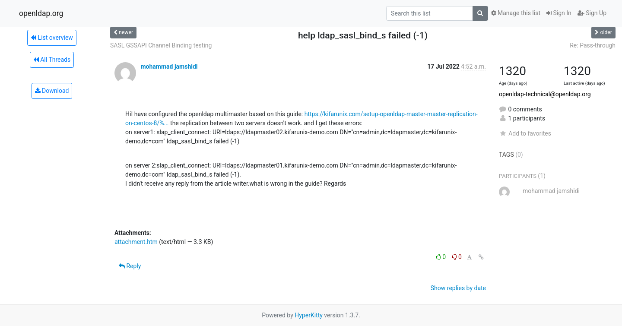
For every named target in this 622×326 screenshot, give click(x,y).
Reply (130, 266)
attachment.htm (136, 241)
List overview (52, 37)
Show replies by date (458, 288)
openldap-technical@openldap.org (545, 94)
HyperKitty (309, 315)
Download (52, 90)
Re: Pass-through (593, 45)
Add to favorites (525, 133)
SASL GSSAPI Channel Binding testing (161, 45)
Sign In (558, 12)
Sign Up (592, 12)
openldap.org (41, 13)
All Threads (51, 59)
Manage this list (515, 12)
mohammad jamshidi (168, 66)
